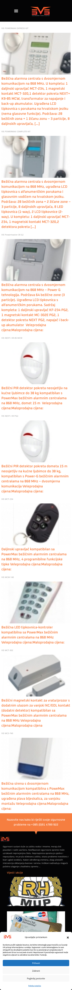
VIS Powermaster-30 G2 (12, 234)
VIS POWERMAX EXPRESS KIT (14, 28)
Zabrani (36, 970)
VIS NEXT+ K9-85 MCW (11, 338)
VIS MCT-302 (7, 650)
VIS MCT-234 (7, 499)
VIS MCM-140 (7, 577)
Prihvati (36, 963)
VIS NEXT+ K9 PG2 (9, 416)
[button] (67, 937)
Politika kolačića (34, 986)
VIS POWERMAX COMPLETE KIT (15, 131)
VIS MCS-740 (7, 733)
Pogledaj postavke (36, 978)
